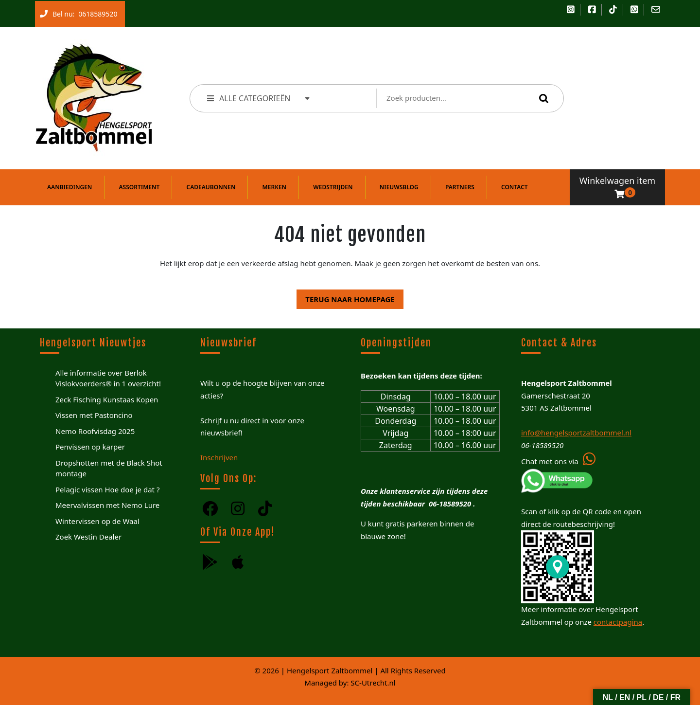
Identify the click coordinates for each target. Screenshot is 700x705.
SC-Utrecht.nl (372, 682)
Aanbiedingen (69, 187)
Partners (459, 187)
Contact (514, 187)
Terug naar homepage (345, 296)
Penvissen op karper (90, 447)
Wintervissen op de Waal (97, 521)
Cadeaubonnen (211, 187)
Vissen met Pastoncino (94, 415)
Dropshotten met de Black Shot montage (108, 468)
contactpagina (618, 622)
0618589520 (95, 11)
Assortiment (139, 187)
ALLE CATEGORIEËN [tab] (259, 98)
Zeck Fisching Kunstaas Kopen (106, 399)
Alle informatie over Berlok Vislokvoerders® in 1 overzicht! (108, 378)
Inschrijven (219, 457)
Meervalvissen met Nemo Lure (107, 505)
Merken (274, 187)
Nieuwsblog (399, 187)
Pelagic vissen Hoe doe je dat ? (107, 489)
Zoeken (541, 98)
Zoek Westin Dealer (88, 537)
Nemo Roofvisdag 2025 (95, 431)
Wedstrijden (332, 187)
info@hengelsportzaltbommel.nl (576, 432)
